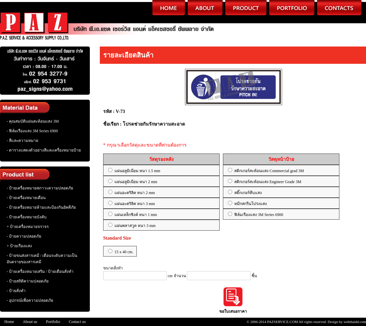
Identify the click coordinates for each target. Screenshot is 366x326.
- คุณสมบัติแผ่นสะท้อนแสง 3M (33, 121)
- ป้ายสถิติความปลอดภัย (28, 281)
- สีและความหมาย (22, 140)
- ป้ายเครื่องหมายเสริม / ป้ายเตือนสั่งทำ (40, 271)
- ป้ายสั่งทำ (16, 290)
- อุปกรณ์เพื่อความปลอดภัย (30, 300)
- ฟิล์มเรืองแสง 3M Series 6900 (32, 131)
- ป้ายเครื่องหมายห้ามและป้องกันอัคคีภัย (41, 207)
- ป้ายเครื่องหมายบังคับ (27, 217)
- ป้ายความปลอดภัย (24, 236)
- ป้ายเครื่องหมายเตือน (26, 197)
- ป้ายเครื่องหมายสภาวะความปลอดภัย (40, 188)
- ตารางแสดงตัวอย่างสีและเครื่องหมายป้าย (44, 150)
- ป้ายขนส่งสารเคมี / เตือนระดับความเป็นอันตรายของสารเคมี (42, 258)
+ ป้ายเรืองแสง (19, 246)
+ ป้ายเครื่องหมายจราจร (28, 226)
